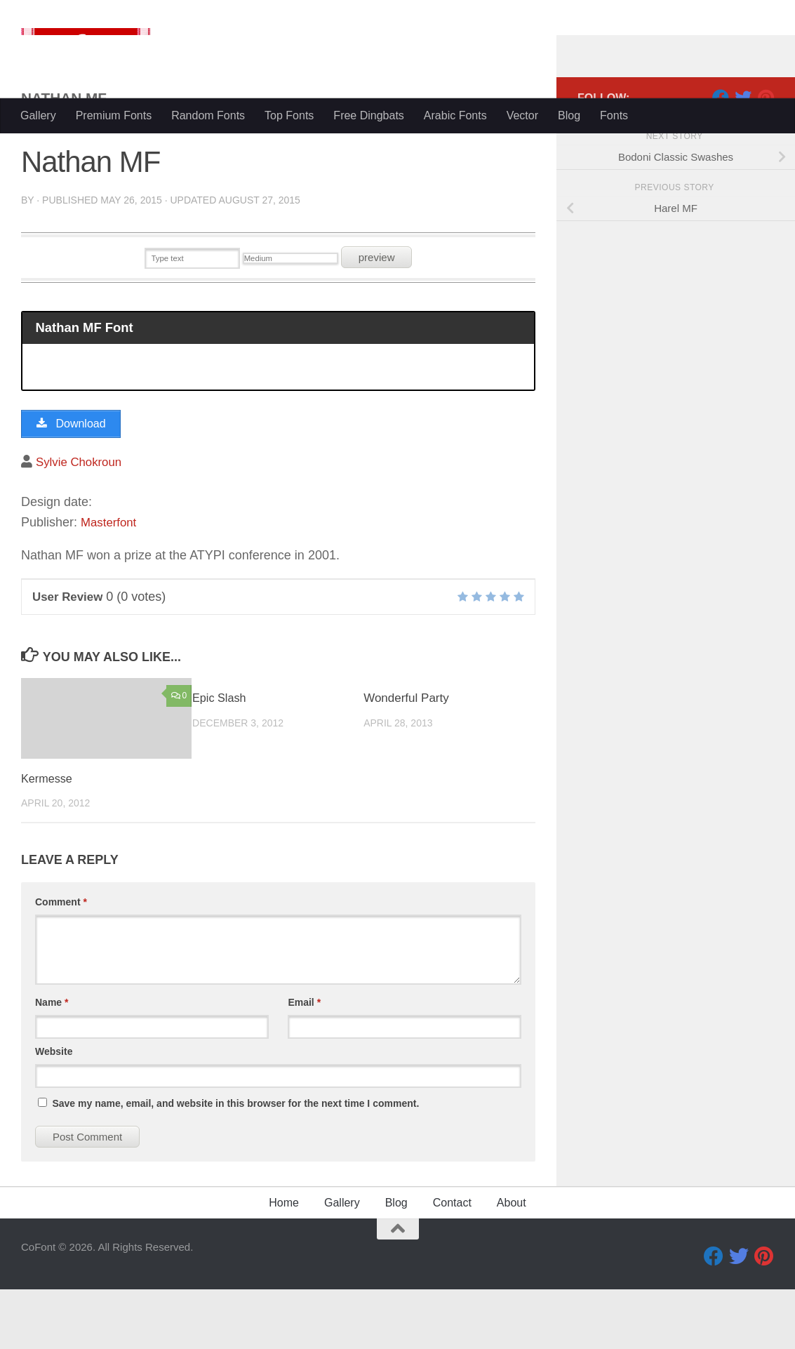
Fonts (614, 115)
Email (304, 1062)
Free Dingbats (368, 115)
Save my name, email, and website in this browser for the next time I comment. (235, 1163)
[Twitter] (743, 153)
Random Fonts (208, 115)
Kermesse (48, 839)
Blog (569, 115)
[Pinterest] (765, 153)
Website (53, 1111)
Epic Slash (220, 758)
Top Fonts (289, 115)
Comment (61, 961)
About (511, 1262)
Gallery (38, 115)
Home (284, 1262)
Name (51, 1062)
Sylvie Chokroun (82, 521)
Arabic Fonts (455, 115)
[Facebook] (720, 153)
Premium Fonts (114, 115)
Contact (452, 1262)
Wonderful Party (406, 758)
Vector (522, 115)
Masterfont (110, 583)
